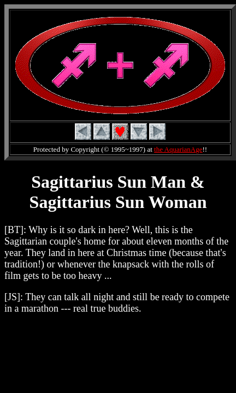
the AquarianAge (178, 149)
